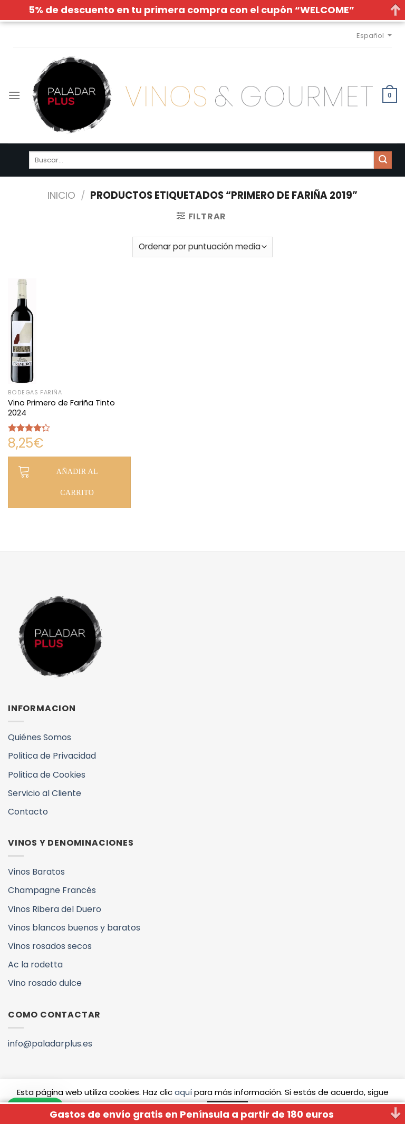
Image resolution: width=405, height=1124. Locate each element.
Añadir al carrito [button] (77, 482)
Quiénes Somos (39, 737)
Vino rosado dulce (45, 983)
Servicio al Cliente (44, 793)
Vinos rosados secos (50, 946)
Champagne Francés (52, 890)
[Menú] (14, 95)
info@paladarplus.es (50, 1044)
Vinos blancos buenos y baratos (74, 928)
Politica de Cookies (46, 775)
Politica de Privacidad (52, 756)
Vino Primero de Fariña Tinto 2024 (61, 408)
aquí (183, 1092)
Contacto (28, 812)
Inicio (61, 195)
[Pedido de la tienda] (202, 247)
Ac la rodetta (35, 964)
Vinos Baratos (36, 872)
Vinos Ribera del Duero (54, 909)
